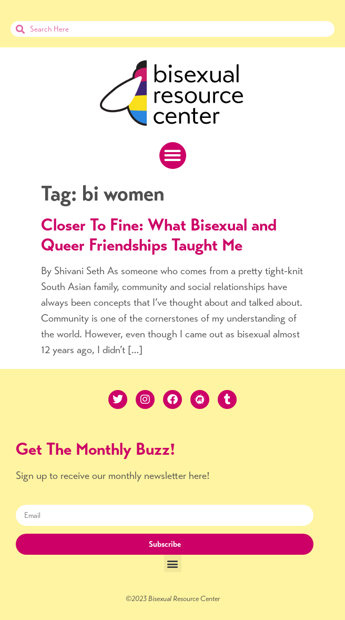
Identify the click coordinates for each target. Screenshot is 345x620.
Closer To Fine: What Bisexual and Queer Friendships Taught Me (159, 234)
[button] (172, 155)
